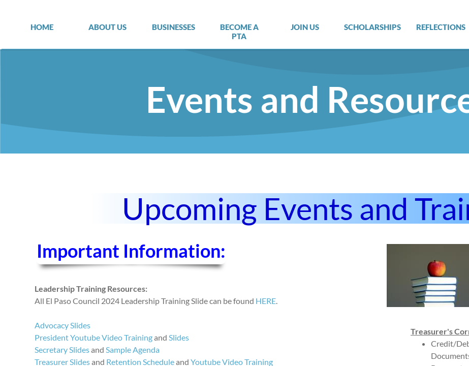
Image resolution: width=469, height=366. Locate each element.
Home (41, 27)
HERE (266, 301)
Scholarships (372, 27)
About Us (107, 27)
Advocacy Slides (62, 325)
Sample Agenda (133, 349)
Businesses (173, 27)
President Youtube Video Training (93, 337)
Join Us (305, 27)
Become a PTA (239, 31)
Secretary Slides (62, 349)
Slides (179, 337)
